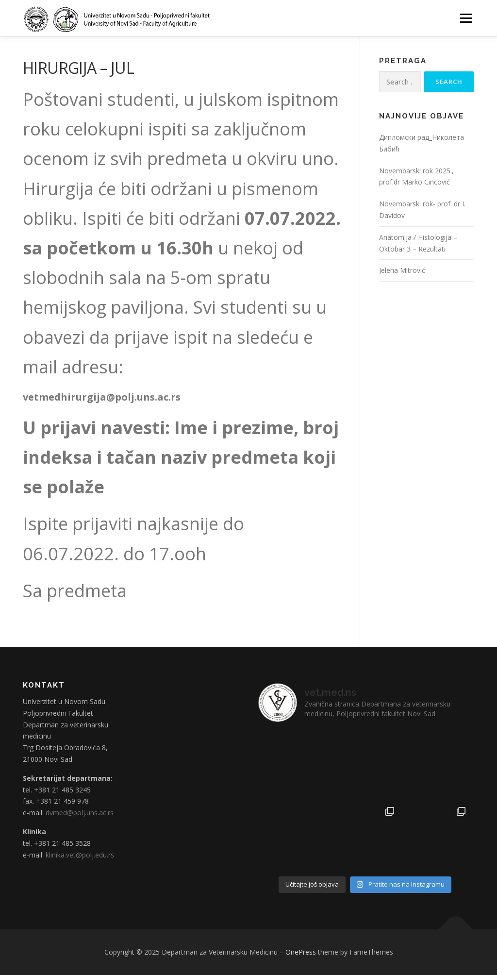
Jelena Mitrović (402, 270)
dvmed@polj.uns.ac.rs (80, 812)
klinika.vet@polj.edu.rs (80, 854)
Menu (465, 18)
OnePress (300, 952)
